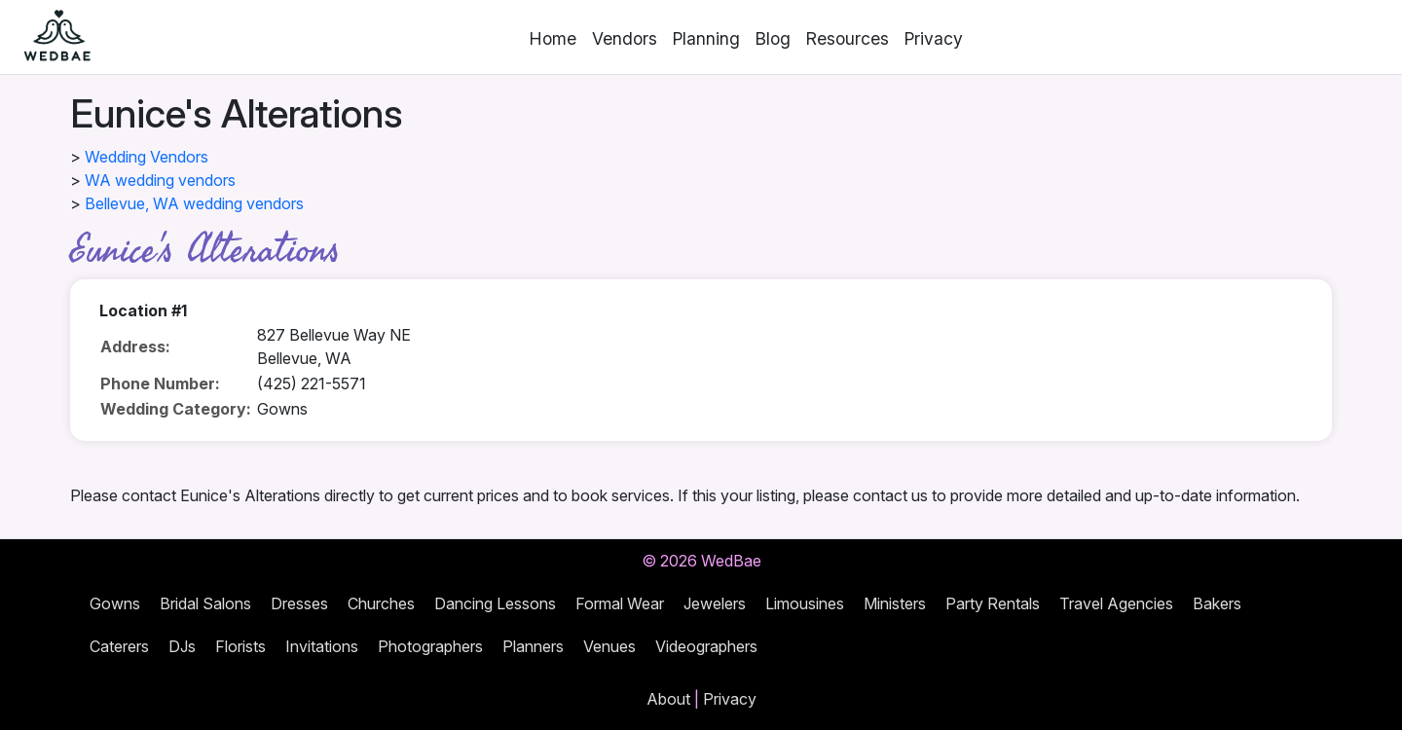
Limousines (804, 603)
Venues (609, 646)
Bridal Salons (205, 603)
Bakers (1217, 603)
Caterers (119, 646)
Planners (533, 646)
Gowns (115, 603)
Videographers (706, 646)
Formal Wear (619, 603)
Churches (381, 603)
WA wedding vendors (160, 180)
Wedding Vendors (146, 156)
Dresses (299, 603)
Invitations (321, 646)
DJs (182, 646)
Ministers (895, 603)
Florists (240, 646)
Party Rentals (992, 603)
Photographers (430, 646)
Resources (847, 38)
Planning (706, 38)
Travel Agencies (1116, 603)
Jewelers (714, 603)
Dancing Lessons (495, 603)
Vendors (624, 38)
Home (553, 38)
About (668, 699)
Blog (773, 38)
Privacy (933, 38)
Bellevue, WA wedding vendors (194, 203)
